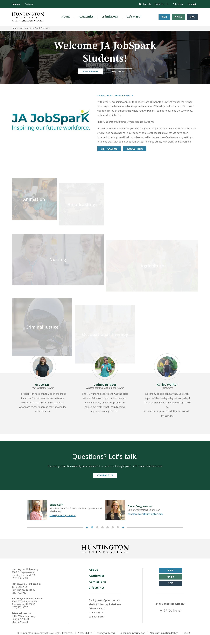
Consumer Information (132, 628)
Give (192, 17)
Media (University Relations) (105, 600)
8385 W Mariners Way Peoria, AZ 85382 (24, 613)
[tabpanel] (66, 506)
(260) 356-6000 (20, 574)
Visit (164, 17)
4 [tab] (107, 523)
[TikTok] (179, 606)
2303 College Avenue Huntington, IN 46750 (23, 570)
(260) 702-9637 (20, 603)
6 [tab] (118, 523)
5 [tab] (113, 523)
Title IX (186, 628)
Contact (192, 4)
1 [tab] (92, 523)
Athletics (178, 4)
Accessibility (85, 628)
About (65, 17)
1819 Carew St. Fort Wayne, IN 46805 (23, 584)
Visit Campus (90, 71)
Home (15, 28)
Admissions (110, 17)
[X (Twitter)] (170, 606)
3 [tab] (102, 523)
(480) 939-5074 (20, 617)
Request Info (119, 71)
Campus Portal (97, 612)
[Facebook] (161, 606)
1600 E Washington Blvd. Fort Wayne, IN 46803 (25, 599)
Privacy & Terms (106, 628)
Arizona (29, 4)
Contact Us (105, 471)
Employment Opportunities (104, 596)
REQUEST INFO (134, 148)
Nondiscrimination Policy (164, 628)
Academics (86, 17)
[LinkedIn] (175, 606)
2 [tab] (97, 523)
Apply (178, 17)
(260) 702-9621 (20, 588)
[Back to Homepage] (105, 544)
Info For (161, 4)
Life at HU (133, 17)
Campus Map (96, 608)
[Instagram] (165, 606)
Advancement (97, 604)
